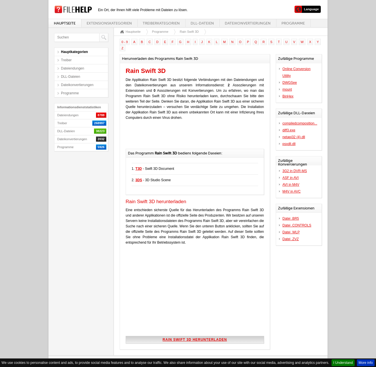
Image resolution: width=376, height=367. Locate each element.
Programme (293, 23)
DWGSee (290, 83)
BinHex (288, 96)
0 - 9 (125, 42)
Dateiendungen (72, 68)
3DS (138, 180)
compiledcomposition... (300, 123)
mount (287, 89)
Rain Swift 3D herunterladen (195, 340)
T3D (138, 169)
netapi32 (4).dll (294, 137)
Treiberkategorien (161, 23)
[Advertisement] (192, 137)
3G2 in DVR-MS (295, 171)
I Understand (343, 363)
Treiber (66, 60)
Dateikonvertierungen (248, 23)
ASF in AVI (291, 178)
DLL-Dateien (202, 23)
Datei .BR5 (291, 219)
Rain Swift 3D (189, 31)
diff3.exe (289, 130)
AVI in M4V (291, 185)
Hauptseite (64, 23)
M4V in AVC (292, 191)
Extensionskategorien (109, 23)
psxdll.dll (289, 144)
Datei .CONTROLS (297, 225)
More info (366, 363)
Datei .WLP (291, 232)
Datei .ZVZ (291, 239)
